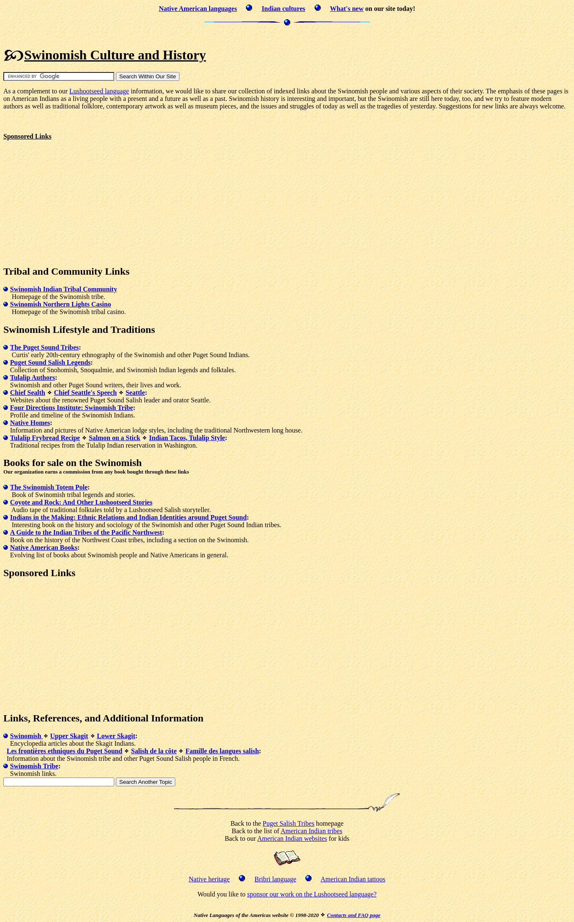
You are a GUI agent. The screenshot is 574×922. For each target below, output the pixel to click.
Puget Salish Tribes (289, 823)
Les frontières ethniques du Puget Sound (64, 751)
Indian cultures (283, 8)
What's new (347, 8)
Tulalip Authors (32, 377)
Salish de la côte (154, 751)
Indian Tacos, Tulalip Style (187, 437)
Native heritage (209, 879)
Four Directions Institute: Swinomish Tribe (71, 407)
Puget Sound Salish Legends (50, 362)
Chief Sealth (27, 392)
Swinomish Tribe (34, 766)
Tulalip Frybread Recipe (45, 437)
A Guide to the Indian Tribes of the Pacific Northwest (86, 532)
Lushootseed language (99, 91)
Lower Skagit (116, 735)
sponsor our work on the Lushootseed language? (312, 894)
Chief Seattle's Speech (85, 392)
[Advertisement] (287, 35)
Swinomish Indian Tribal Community (63, 289)
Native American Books (43, 547)
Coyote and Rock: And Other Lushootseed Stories (81, 502)
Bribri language (275, 879)
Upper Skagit (69, 735)
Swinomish (26, 735)
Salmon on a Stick (114, 437)
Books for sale (33, 462)
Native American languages (198, 8)
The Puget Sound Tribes (44, 347)
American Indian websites (292, 838)
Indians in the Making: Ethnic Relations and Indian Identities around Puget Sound (128, 517)
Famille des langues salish (222, 751)
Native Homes (30, 422)
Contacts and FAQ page (353, 915)
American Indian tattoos (352, 879)
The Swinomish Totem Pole (48, 487)
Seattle (135, 392)
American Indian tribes (312, 830)
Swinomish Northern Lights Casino (60, 304)
